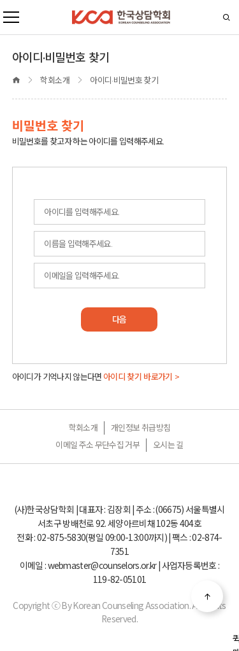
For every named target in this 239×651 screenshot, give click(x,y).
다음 (119, 319)
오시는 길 (168, 445)
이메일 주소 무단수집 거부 (97, 445)
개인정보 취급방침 (140, 428)
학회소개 (83, 428)
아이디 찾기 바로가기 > (141, 377)
